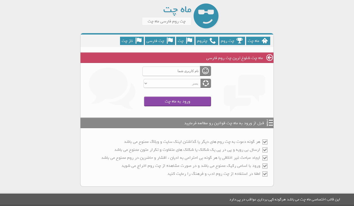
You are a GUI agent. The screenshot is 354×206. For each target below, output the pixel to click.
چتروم (206, 40)
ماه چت (258, 40)
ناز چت (132, 40)
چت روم (232, 40)
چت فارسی (160, 40)
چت (185, 40)
